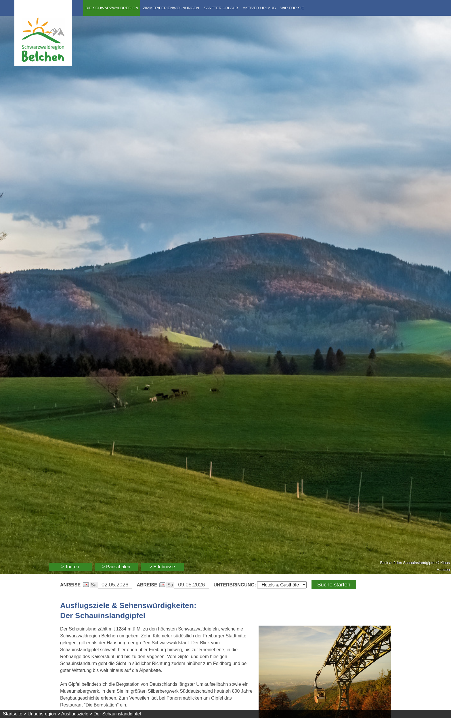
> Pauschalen (116, 566)
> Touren (70, 566)
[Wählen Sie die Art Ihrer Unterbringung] (282, 584)
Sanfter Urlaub (221, 8)
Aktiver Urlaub (259, 8)
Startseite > (14, 713)
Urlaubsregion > (44, 713)
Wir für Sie (292, 8)
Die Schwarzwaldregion (111, 8)
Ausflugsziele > (76, 713)
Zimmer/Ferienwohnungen (171, 8)
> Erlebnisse (162, 566)
